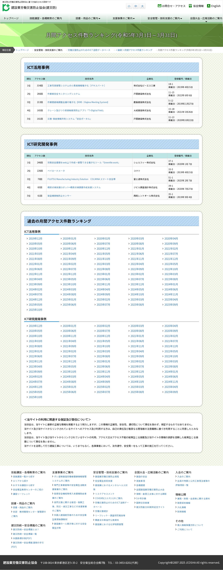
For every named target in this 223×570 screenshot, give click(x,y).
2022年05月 (171, 264)
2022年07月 (69, 269)
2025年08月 (137, 304)
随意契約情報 (183, 502)
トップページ (11, 18)
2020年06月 (69, 243)
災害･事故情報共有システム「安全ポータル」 (70, 118)
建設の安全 (141, 476)
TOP (207, 556)
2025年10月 (35, 310)
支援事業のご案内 (124, 18)
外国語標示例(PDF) (22, 538)
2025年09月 (171, 304)
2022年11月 (35, 274)
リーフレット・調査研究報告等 (110, 515)
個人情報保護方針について (190, 525)
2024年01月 (171, 284)
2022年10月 (171, 269)
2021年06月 (137, 254)
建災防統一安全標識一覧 (25, 533)
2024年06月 (171, 289)
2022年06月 (35, 269)
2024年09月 (103, 294)
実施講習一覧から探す (24, 476)
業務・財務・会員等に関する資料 (193, 498)
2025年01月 (69, 299)
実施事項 (140, 480)
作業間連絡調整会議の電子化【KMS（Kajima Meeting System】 (78, 102)
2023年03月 (171, 274)
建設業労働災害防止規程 (107, 476)
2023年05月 (69, 279)
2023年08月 (171, 279)
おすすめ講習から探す (24, 485)
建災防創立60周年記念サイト (150, 507)
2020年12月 (103, 248)
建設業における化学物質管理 (109, 524)
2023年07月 (137, 279)
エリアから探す (20, 480)
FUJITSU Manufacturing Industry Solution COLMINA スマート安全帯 (82, 179)
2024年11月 (171, 294)
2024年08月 (69, 294)
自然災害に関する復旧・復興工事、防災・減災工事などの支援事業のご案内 (69, 506)
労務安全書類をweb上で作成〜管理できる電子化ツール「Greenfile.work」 (84, 162)
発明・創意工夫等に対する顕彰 (151, 493)
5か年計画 (141, 498)
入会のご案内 (183, 476)
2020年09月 (171, 243)
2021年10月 (103, 259)
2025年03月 (137, 299)
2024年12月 (35, 299)
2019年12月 (35, 238)
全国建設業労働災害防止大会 (150, 489)
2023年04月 (35, 279)
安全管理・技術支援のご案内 (165, 18)
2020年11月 (69, 248)
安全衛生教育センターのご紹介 (28, 489)
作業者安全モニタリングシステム (64, 93)
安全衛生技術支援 (103, 480)
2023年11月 (103, 284)
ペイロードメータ (56, 170)
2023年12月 (137, 284)
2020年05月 (35, 243)
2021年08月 (35, 259)
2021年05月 (103, 254)
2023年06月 (103, 279)
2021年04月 (69, 254)
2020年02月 (103, 238)
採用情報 (181, 511)
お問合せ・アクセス (174, 6)
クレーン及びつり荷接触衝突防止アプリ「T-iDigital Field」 (76, 110)
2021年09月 (69, 259)
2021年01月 (137, 248)
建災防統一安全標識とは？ (26, 529)
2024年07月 (35, 294)
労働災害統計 (101, 511)
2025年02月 (103, 299)
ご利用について (184, 529)
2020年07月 (103, 243)
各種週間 (140, 485)
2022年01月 (35, 264)
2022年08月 (103, 269)
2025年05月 (35, 304)
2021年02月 (171, 248)
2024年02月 (35, 289)
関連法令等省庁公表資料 (107, 519)
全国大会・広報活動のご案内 (206, 19)
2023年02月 (137, 274)
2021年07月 (171, 254)
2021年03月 (35, 254)
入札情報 (181, 507)
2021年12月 (171, 259)
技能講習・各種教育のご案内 (46, 18)
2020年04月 (171, 238)
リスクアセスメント (105, 493)
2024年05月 (137, 289)
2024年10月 (137, 294)
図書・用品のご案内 (88, 18)
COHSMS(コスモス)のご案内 (108, 498)
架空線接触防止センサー (59, 195)
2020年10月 (35, 248)
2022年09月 (137, 269)
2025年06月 (69, 304)
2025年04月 (171, 299)
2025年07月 (103, 304)
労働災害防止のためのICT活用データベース (89, 50)
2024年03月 (69, 289)
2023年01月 (103, 274)
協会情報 (198, 6)
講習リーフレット (21, 493)
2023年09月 (35, 284)
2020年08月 (137, 243)
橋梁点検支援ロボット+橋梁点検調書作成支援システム (74, 187)
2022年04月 (137, 264)
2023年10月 (69, 284)
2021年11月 (137, 259)
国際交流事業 (142, 502)
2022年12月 (69, 274)
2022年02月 (69, 264)
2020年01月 (69, 238)
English (216, 6)
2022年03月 (103, 264)
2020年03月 (137, 238)
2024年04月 (103, 289)
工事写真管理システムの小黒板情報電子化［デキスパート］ (77, 85)
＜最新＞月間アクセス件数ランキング (134, 50)
